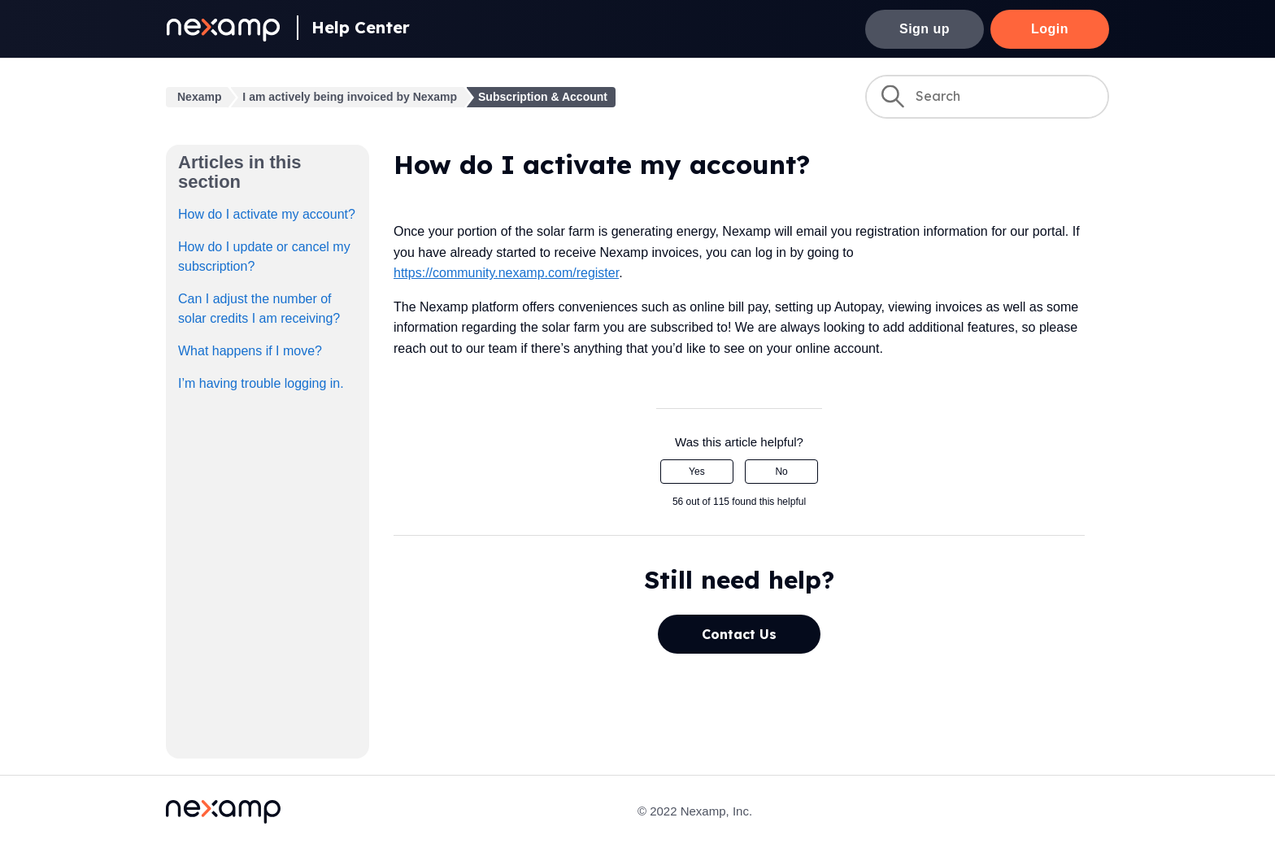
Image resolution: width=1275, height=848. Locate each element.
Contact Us (739, 634)
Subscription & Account (542, 96)
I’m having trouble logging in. (261, 383)
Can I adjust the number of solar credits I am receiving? (259, 308)
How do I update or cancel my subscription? (264, 256)
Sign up (924, 29)
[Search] (987, 96)
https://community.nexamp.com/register (506, 273)
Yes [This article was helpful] (697, 471)
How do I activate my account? (266, 214)
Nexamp (199, 96)
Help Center (360, 27)
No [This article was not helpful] (781, 471)
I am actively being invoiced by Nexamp (349, 96)
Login (1049, 29)
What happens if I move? (250, 351)
